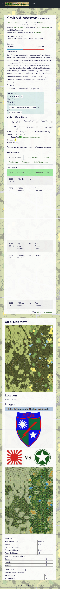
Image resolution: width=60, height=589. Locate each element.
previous (41, 22)
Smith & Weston (19, 27)
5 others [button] (37, 33)
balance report (47, 312)
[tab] (15, 157)
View (35, 312)
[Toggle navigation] (33, 4)
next (33, 22)
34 (20, 137)
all (38, 312)
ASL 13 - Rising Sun (15, 22)
